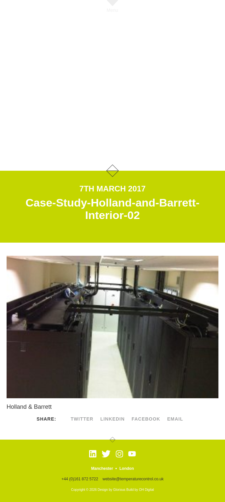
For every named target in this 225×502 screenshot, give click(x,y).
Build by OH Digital (140, 489)
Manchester (102, 468)
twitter (82, 419)
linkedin (112, 419)
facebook (146, 419)
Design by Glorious (111, 489)
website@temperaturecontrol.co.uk (133, 479)
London (126, 468)
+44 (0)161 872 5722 (80, 479)
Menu (112, 10)
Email (175, 419)
